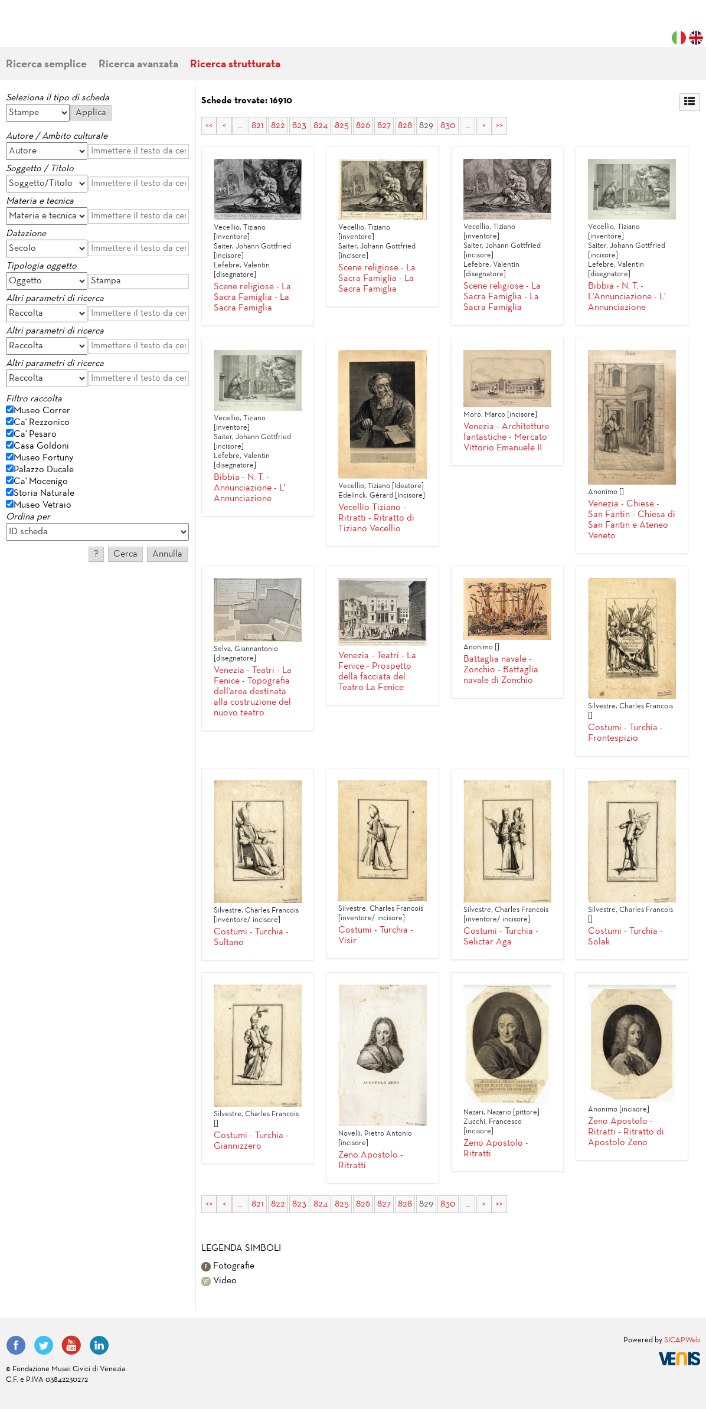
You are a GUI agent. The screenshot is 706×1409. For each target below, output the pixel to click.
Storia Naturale (44, 493)
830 (448, 126)
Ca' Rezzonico (42, 423)
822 (278, 126)
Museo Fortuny (43, 458)
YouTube (71, 1345)
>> (499, 126)
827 (384, 126)
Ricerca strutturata (235, 65)
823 (299, 126)
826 (363, 126)
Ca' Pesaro (35, 434)
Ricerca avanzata (138, 65)
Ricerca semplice (46, 65)
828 (405, 126)
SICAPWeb (682, 1340)
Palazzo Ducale (44, 470)
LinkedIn (99, 1345)
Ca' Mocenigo (41, 482)
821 (257, 126)
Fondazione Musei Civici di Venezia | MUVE (54, 29)
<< (209, 126)
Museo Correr (42, 411)
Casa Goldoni (41, 446)
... (240, 126)
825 (342, 126)
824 (320, 126)
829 (426, 126)
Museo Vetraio (42, 505)
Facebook (16, 1345)
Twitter (44, 1345)
